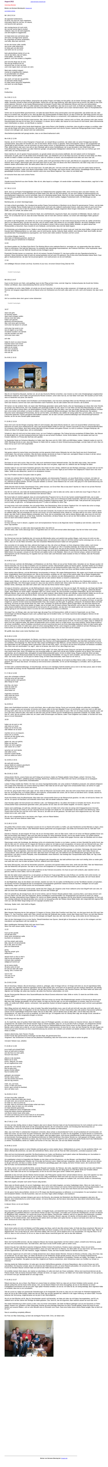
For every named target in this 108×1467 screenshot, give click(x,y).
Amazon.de (28, 8)
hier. (35, 926)
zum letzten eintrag (10, 11)
